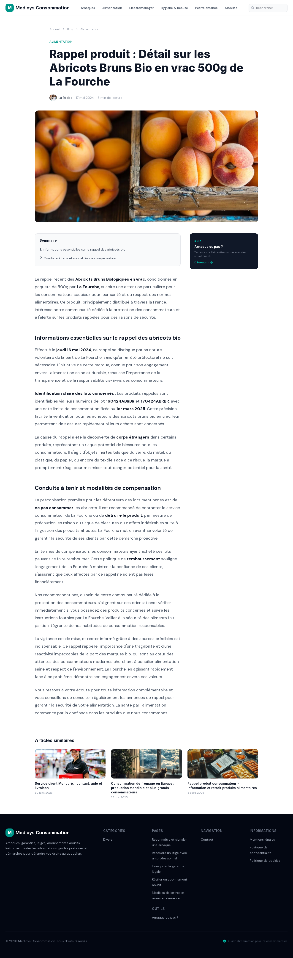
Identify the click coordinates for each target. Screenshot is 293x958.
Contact (207, 839)
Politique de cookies (265, 861)
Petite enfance (206, 8)
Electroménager (141, 8)
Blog (70, 29)
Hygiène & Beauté (174, 8)
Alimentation (112, 8)
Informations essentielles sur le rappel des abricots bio (84, 249)
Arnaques (88, 8)
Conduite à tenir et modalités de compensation (80, 258)
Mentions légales (262, 839)
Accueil (54, 29)
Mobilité (231, 8)
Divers (107, 839)
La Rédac (65, 98)
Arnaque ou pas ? (165, 917)
